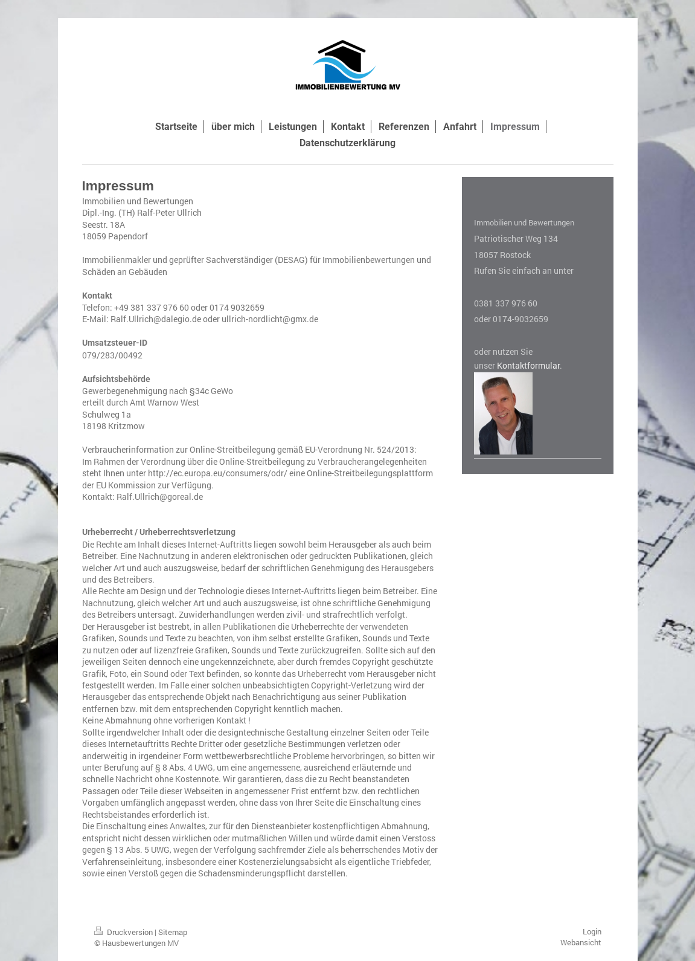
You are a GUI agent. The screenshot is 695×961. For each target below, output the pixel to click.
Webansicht (580, 942)
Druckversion (124, 932)
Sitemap (172, 932)
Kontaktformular (528, 365)
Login (592, 931)
